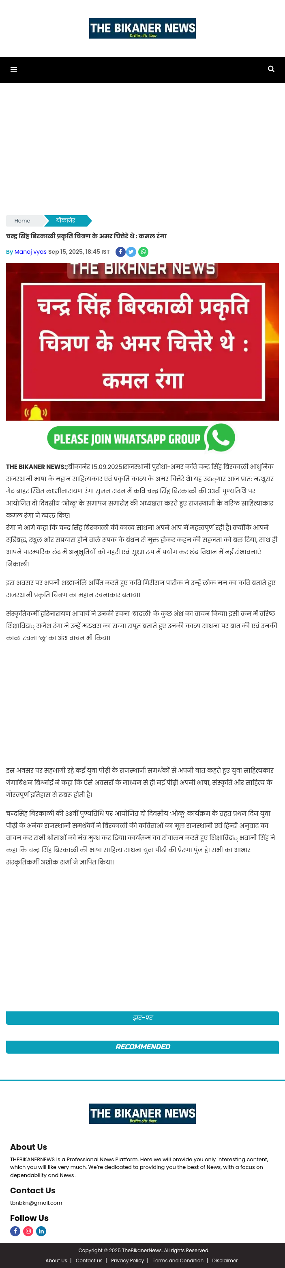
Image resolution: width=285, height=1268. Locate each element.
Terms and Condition (178, 1259)
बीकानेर (65, 221)
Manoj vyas (31, 251)
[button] (14, 70)
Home (22, 221)
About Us (28, 1146)
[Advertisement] (142, 153)
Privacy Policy (127, 1259)
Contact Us (33, 1189)
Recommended (142, 1046)
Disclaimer (225, 1259)
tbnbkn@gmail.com (36, 1201)
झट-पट (142, 1017)
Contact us (89, 1259)
